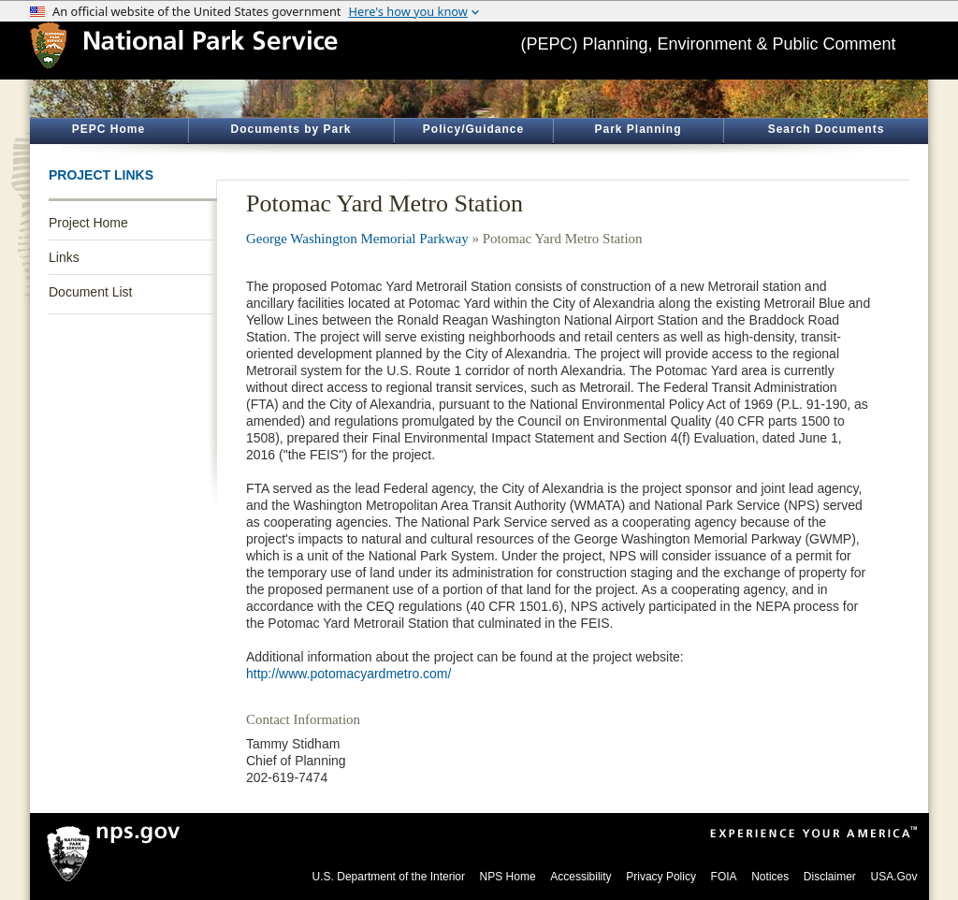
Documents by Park (290, 129)
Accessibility (580, 876)
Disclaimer (830, 876)
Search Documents (826, 129)
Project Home (88, 222)
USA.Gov (893, 876)
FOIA (724, 876)
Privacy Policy (661, 876)
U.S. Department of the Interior (388, 876)
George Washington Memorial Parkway (357, 238)
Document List (90, 291)
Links (64, 257)
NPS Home (508, 876)
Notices (770, 876)
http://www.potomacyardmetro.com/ (348, 673)
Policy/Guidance (473, 129)
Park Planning (637, 129)
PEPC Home (108, 129)
